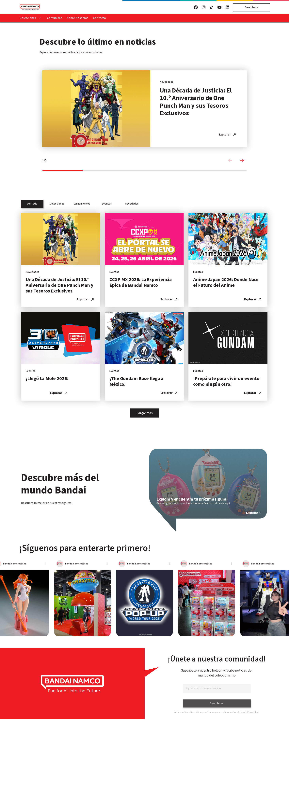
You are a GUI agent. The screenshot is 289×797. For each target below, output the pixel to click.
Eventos (107, 204)
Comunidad (54, 18)
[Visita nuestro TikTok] (211, 7)
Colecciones (28, 18)
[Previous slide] (230, 160)
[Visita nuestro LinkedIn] (227, 7)
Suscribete (251, 7)
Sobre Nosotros (77, 18)
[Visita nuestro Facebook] (195, 7)
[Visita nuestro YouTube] (219, 7)
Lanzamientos (82, 204)
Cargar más (144, 413)
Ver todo (32, 204)
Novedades (131, 204)
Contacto (99, 18)
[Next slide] (242, 160)
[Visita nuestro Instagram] (203, 7)
